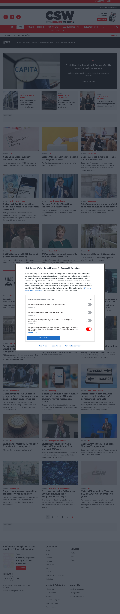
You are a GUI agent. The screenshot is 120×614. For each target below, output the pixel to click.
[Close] (100, 268)
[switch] (89, 304)
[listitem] (60, 299)
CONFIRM (43, 338)
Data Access (56, 346)
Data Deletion (43, 346)
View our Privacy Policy (73, 346)
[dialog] (60, 307)
